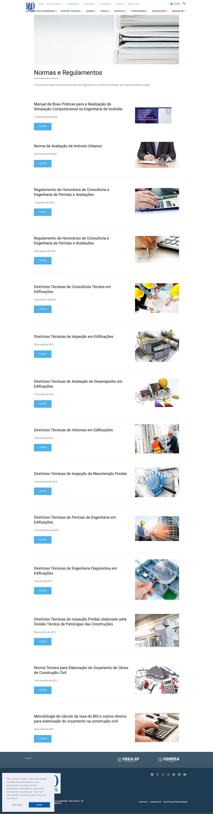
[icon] (152, 775)
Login (176, 4)
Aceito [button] (39, 805)
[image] (106, 39)
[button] (18, 798)
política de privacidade (175, 802)
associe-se (155, 802)
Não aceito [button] (17, 805)
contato (143, 802)
